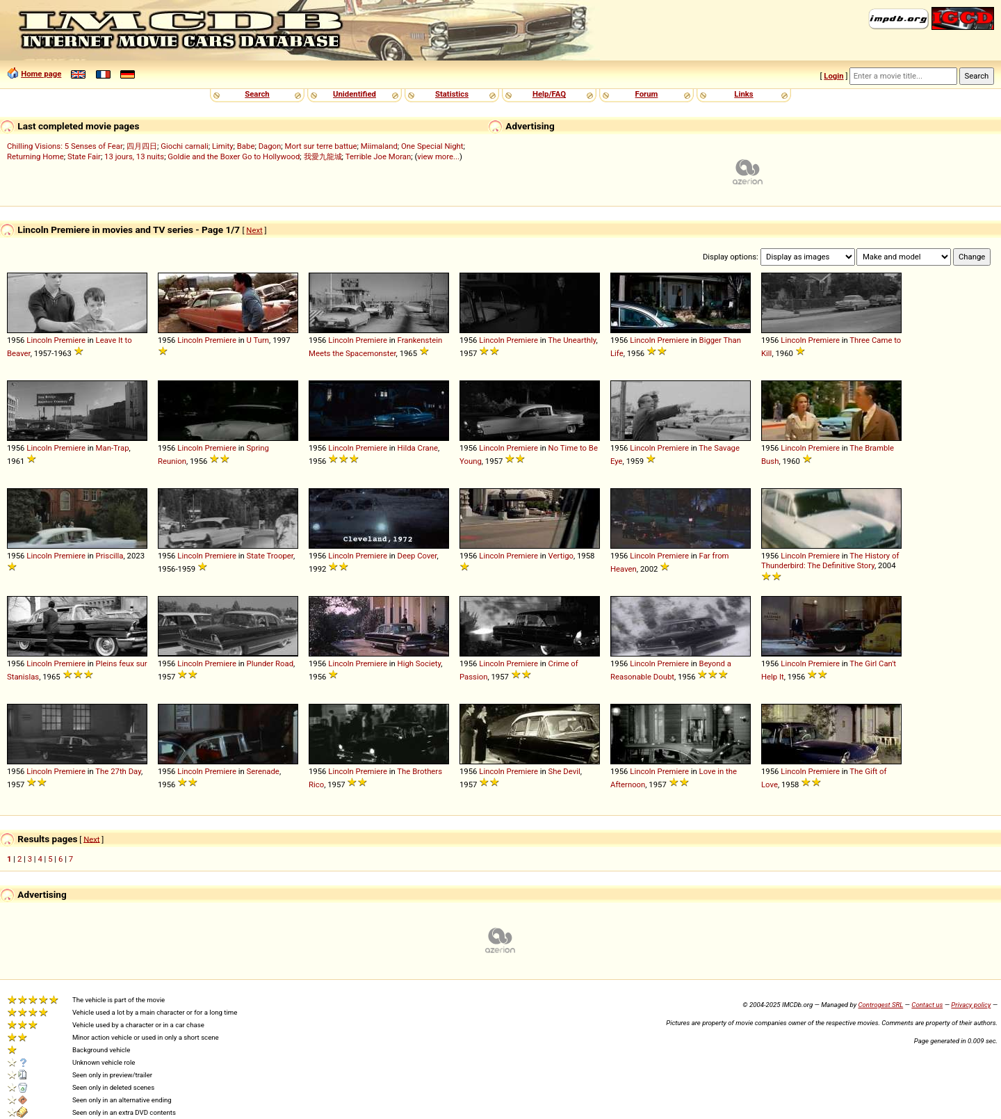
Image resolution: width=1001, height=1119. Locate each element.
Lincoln (39, 340)
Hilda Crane (418, 448)
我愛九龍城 (323, 156)
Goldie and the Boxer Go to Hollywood (234, 156)
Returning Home (35, 156)
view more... (438, 156)
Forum (646, 94)
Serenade (263, 771)
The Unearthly (572, 340)
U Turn (258, 340)
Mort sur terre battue (321, 146)
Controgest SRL (880, 1004)
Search (257, 94)
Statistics (452, 94)
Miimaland (379, 146)
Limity (223, 146)
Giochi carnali (185, 146)
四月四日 (142, 146)
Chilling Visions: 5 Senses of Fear (65, 146)
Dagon (270, 146)
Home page (41, 74)
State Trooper (270, 556)
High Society (419, 663)
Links (743, 94)
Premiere (70, 340)
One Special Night (432, 146)
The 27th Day (118, 771)
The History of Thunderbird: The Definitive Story (830, 560)
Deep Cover (417, 556)
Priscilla (110, 556)
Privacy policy (971, 1004)
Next (254, 230)
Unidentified (354, 94)
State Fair (84, 156)
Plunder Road (270, 663)
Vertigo (560, 556)
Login (833, 76)
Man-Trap (112, 448)
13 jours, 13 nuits (134, 156)
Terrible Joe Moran (378, 156)
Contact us (927, 1004)
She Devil (564, 771)
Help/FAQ (549, 94)
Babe (246, 146)
